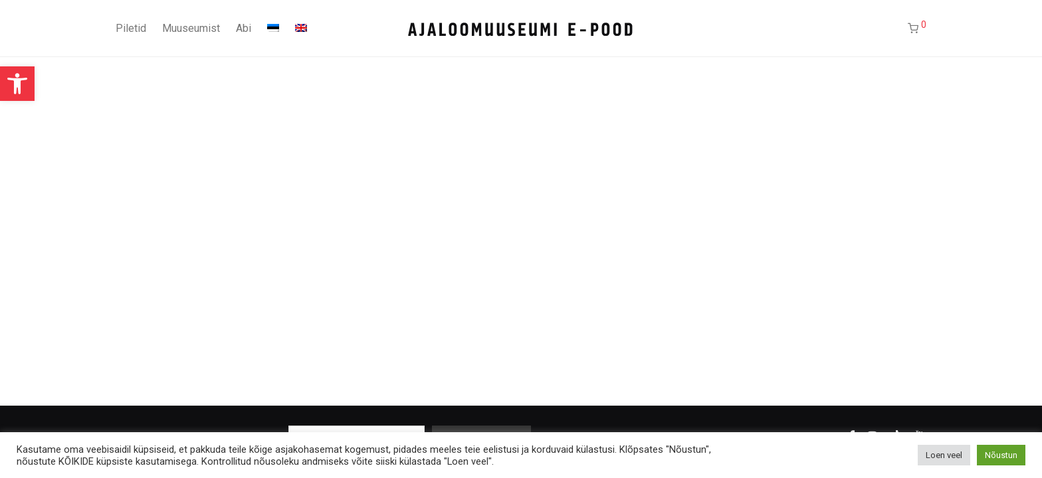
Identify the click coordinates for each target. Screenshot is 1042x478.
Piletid (131, 28)
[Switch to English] (301, 28)
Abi (243, 28)
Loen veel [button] (944, 455)
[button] (17, 83)
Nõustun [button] (1001, 455)
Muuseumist (191, 28)
